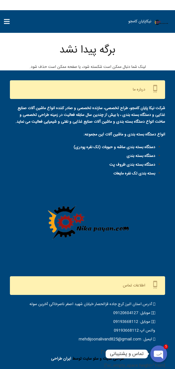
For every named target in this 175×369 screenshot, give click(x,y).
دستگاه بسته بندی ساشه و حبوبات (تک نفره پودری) (114, 147)
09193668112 (125, 321)
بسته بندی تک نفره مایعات (134, 173)
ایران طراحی (61, 358)
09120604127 (125, 313)
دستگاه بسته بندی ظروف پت (132, 164)
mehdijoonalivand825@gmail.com (110, 339)
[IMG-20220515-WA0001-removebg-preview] (161, 23)
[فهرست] (7, 21)
